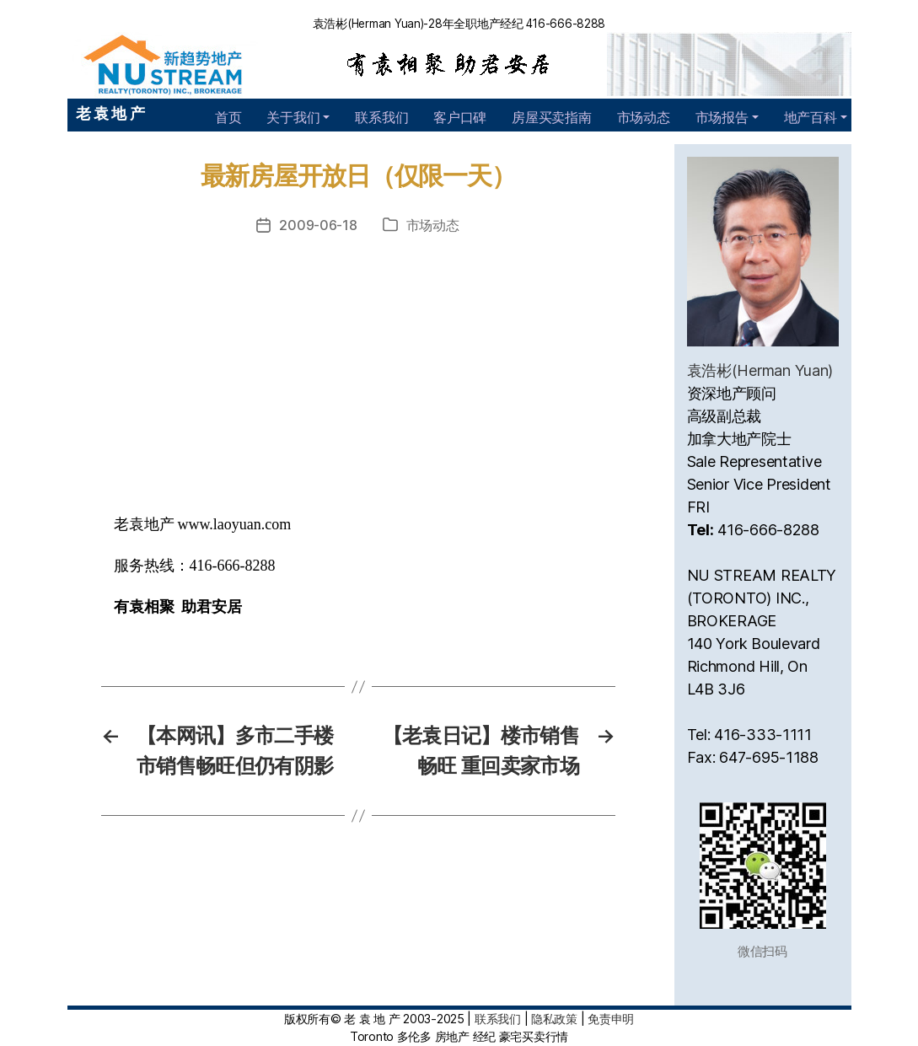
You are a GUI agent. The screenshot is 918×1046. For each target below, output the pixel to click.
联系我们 (381, 117)
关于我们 (292, 117)
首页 (228, 117)
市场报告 (722, 117)
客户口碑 (459, 117)
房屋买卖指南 (551, 117)
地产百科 (810, 117)
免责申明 (611, 1018)
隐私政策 (554, 1018)
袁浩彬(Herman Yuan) (760, 370)
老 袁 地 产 (110, 113)
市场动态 (643, 117)
